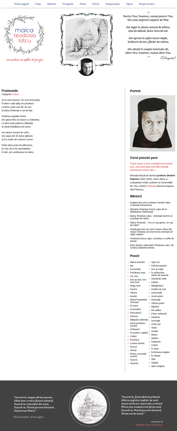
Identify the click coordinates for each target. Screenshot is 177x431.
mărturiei (152, 186)
